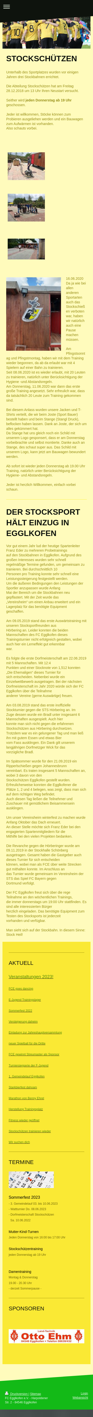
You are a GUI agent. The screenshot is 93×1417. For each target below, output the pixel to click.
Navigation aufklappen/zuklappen (46, 6)
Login (84, 1393)
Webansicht (80, 1397)
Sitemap (35, 1394)
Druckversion (17, 1394)
